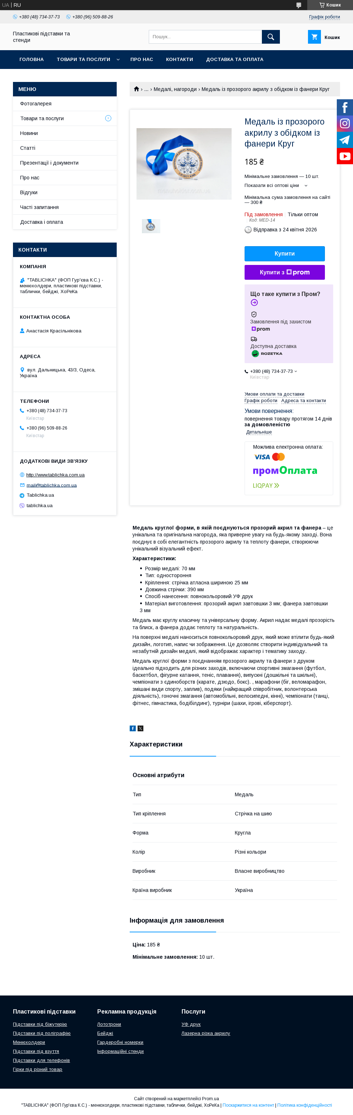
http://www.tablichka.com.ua (55, 475)
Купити (285, 254)
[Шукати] (271, 37)
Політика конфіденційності (304, 1105)
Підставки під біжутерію (40, 1024)
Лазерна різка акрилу (206, 1033)
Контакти (179, 59)
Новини (29, 133)
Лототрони (109, 1024)
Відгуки (28, 192)
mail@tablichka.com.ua (52, 485)
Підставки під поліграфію (42, 1033)
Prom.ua (210, 1098)
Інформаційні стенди (120, 1051)
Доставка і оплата (41, 222)
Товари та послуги (83, 59)
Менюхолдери (29, 1042)
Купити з (284, 272)
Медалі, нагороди (175, 89)
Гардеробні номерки (120, 1042)
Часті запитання (39, 207)
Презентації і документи (49, 163)
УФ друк (191, 1024)
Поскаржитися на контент (248, 1105)
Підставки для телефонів (41, 1060)
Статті (27, 148)
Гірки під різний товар (37, 1069)
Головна (31, 59)
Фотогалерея (36, 103)
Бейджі (105, 1033)
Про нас (141, 59)
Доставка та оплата (234, 59)
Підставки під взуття (36, 1051)
